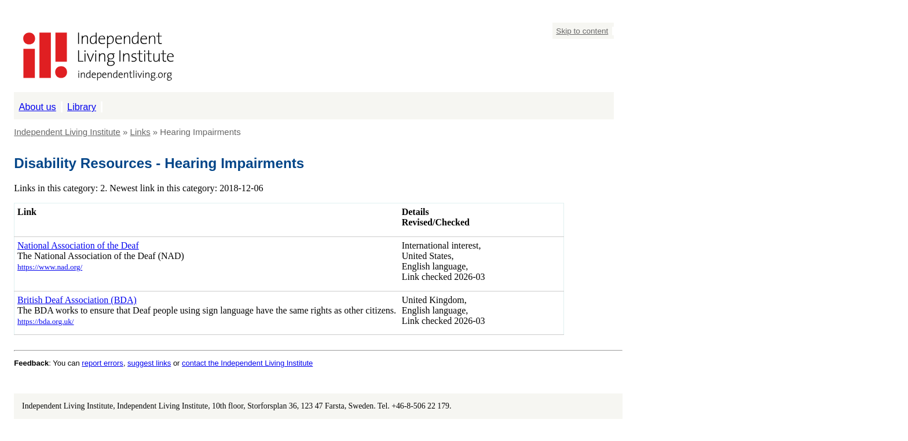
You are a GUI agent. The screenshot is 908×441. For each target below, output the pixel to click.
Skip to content (582, 31)
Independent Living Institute (67, 132)
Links (140, 132)
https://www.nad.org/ (49, 267)
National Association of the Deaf (78, 245)
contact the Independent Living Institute (247, 363)
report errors (102, 363)
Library (81, 106)
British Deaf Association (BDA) (77, 300)
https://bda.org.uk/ (45, 321)
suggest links (149, 363)
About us (37, 106)
